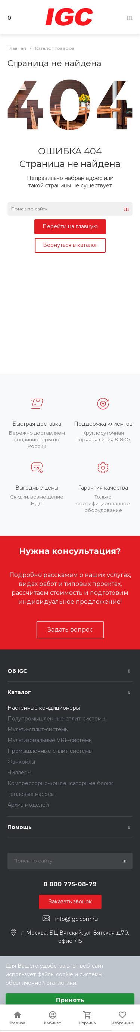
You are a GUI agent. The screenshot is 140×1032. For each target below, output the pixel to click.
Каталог (19, 692)
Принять (70, 1000)
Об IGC (17, 671)
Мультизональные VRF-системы (50, 740)
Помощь (19, 827)
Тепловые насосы (31, 794)
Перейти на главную (70, 226)
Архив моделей (28, 805)
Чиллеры (19, 772)
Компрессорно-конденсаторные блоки (60, 783)
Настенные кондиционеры (43, 707)
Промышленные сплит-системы (50, 751)
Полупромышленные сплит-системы (56, 718)
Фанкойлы (21, 761)
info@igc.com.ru (76, 918)
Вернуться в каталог (70, 245)
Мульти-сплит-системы (38, 729)
